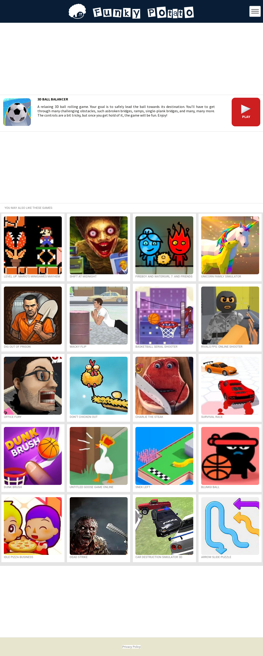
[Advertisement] (131, 59)
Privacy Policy (131, 647)
